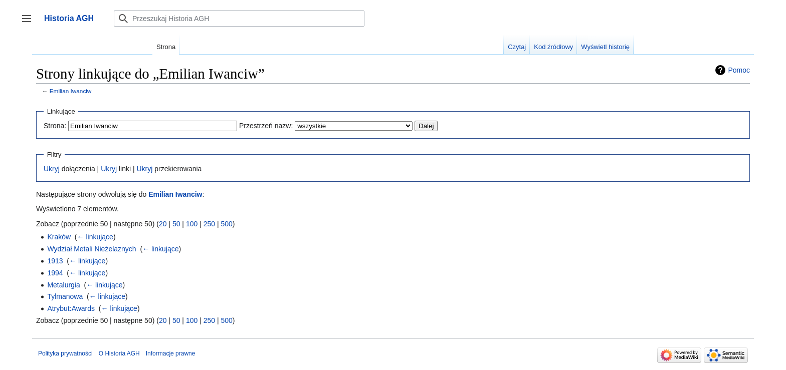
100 (192, 224)
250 (209, 224)
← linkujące (95, 237)
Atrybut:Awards (71, 308)
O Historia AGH (119, 353)
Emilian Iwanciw (71, 91)
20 (163, 224)
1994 (55, 273)
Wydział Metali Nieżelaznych (91, 249)
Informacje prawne (170, 353)
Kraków (59, 237)
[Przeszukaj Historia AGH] (239, 19)
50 (176, 224)
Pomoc (739, 70)
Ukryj (52, 169)
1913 (55, 261)
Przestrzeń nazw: (266, 126)
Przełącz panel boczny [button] (30, 23)
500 (226, 224)
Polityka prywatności (65, 353)
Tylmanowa (65, 296)
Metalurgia (63, 285)
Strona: (55, 126)
